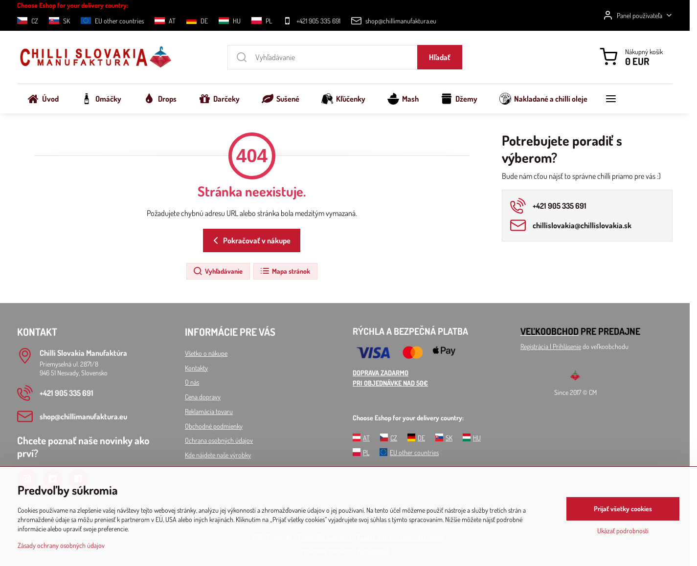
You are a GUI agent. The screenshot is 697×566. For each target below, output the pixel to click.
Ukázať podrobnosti (623, 530)
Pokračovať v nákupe (250, 240)
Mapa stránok (285, 271)
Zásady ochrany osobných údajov (61, 545)
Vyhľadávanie (218, 271)
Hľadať (439, 57)
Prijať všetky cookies (623, 508)
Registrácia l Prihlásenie (550, 346)
